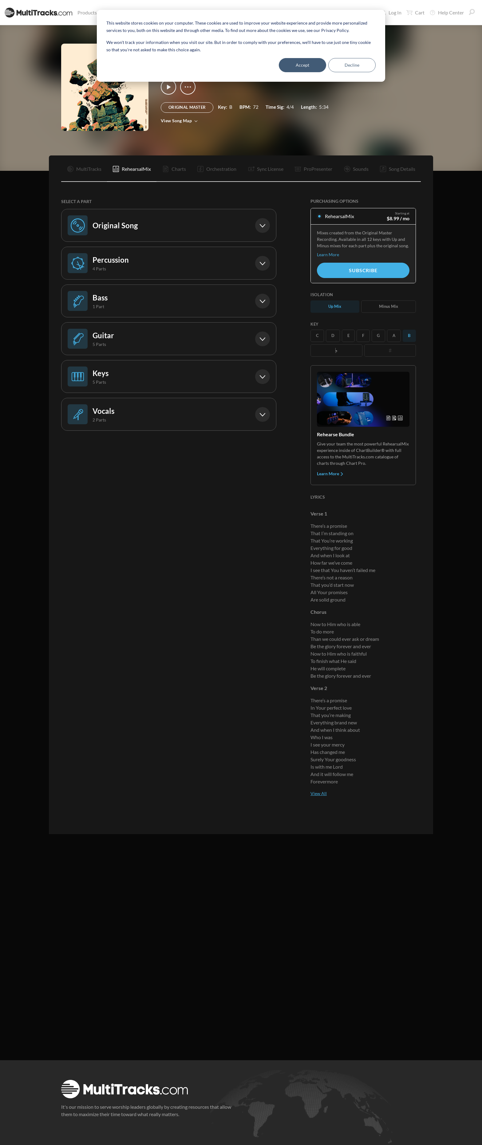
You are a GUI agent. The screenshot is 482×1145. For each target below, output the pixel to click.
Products (88, 12)
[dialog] (241, 46)
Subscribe (363, 270)
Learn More (328, 254)
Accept (302, 65)
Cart (415, 13)
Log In (391, 12)
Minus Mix (388, 306)
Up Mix (334, 306)
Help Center (446, 13)
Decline (352, 65)
